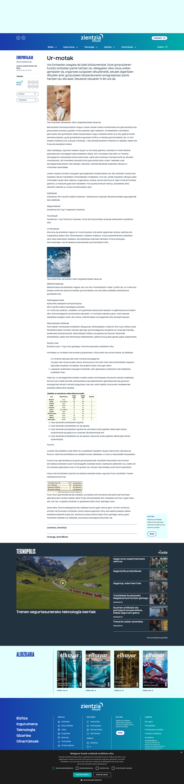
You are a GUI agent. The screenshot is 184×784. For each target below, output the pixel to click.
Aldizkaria (159, 38)
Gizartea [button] (109, 47)
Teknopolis (26, 551)
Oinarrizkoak (27, 741)
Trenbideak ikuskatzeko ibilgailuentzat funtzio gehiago (130, 597)
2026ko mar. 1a (62, 690)
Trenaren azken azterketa (128, 621)
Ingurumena (27, 724)
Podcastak (64, 741)
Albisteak (64, 722)
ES (33, 82)
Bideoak (63, 737)
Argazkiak (64, 733)
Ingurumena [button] (70, 47)
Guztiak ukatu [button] (102, 775)
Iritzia (62, 730)
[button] (18, 37)
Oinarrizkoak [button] (129, 47)
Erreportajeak (24, 57)
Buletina (162, 47)
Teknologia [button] (91, 47)
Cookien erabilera (153, 733)
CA (33, 86)
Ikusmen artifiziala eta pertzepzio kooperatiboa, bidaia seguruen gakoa (128, 610)
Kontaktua (149, 737)
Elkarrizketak (65, 726)
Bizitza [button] (52, 47)
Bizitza (22, 718)
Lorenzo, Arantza (22, 66)
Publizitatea (150, 726)
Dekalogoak (94, 726)
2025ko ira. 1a (119, 690)
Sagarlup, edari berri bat (127, 583)
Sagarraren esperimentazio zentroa (129, 560)
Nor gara (149, 722)
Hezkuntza (93, 722)
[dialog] (92, 767)
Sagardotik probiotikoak (127, 571)
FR (37, 82)
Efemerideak (94, 730)
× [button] (181, 752)
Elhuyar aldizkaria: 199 (23, 62)
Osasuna (19, 76)
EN (29, 86)
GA (37, 86)
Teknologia (25, 730)
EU (29, 82)
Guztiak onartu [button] (82, 775)
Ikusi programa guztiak (157, 638)
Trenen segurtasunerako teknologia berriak (56, 612)
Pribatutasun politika (154, 730)
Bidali (152, 534)
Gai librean (93, 733)
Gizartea (23, 735)
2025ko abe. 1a (91, 690)
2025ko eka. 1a (148, 690)
